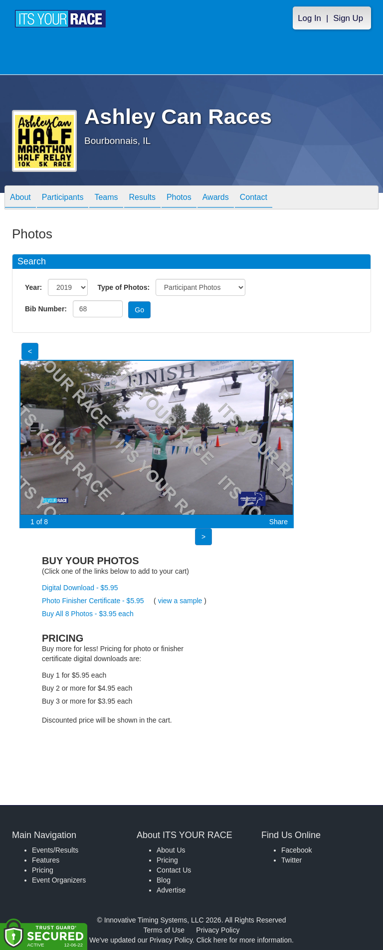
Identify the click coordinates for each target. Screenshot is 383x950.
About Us (171, 850)
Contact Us (174, 870)
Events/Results (55, 850)
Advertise (171, 890)
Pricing (42, 870)
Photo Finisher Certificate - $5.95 (93, 601)
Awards (215, 198)
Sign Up (348, 18)
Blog (164, 880)
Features (45, 860)
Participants (63, 198)
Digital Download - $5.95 (80, 588)
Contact (253, 198)
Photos (179, 198)
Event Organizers (59, 880)
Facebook (296, 850)
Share (278, 522)
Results (142, 198)
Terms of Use (164, 930)
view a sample (180, 601)
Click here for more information (244, 940)
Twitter (291, 860)
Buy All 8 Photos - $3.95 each (88, 614)
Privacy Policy (217, 930)
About (20, 198)
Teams (106, 198)
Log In (309, 18)
